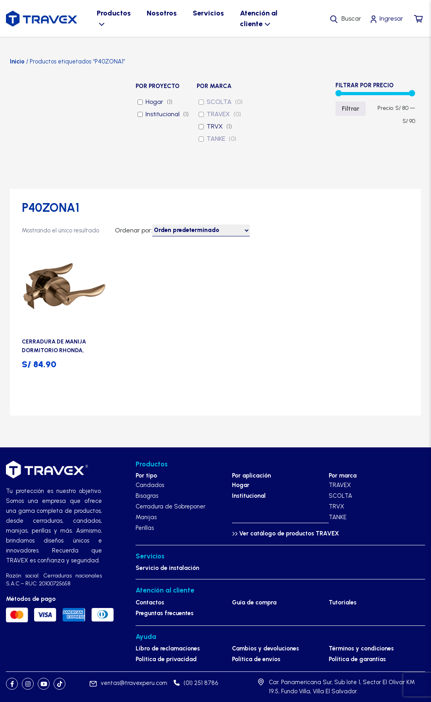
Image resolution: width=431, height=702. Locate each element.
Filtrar (350, 108)
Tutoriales (342, 602)
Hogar (154, 101)
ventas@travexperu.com (128, 683)
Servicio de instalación (167, 568)
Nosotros (162, 13)
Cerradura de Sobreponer (170, 506)
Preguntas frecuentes (164, 613)
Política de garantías (357, 659)
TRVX (215, 126)
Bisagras (147, 495)
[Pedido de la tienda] (201, 230)
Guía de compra (254, 602)
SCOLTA (219, 101)
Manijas (146, 517)
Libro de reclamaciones (168, 648)
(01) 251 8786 (196, 683)
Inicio (17, 61)
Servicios (208, 13)
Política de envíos (256, 659)
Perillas (145, 527)
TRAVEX (218, 114)
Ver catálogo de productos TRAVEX (285, 533)
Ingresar (391, 18)
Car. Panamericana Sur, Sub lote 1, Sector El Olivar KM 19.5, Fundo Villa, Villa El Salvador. (342, 687)
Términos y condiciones (361, 648)
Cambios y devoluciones (265, 648)
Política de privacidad (166, 659)
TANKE (216, 138)
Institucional (163, 114)
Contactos (150, 602)
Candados (150, 485)
